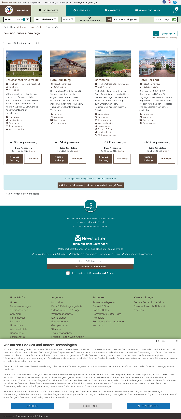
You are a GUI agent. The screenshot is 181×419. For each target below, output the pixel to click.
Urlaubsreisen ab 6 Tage (65, 310)
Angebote (57, 297)
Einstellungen (90, 406)
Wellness (98, 325)
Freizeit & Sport (102, 306)
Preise (67, 19)
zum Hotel (32, 158)
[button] (24, 9)
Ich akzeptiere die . (90, 273)
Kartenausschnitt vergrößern (104, 185)
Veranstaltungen (144, 297)
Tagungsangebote (62, 333)
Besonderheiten (44, 19)
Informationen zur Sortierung (165, 37)
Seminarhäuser (19, 310)
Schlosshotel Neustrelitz (22, 80)
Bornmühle (102, 80)
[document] (90, 372)
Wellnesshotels (18, 329)
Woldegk (85, 2)
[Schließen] (177, 341)
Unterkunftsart (15, 19)
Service (176, 10)
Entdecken (99, 297)
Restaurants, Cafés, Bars (107, 313)
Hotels (13, 302)
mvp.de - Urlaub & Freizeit (90, 222)
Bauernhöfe (17, 333)
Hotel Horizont (149, 80)
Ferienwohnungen (20, 306)
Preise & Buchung (14, 158)
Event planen (58, 317)
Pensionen (16, 321)
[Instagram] (169, 2)
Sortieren (167, 33)
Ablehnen (32, 406)
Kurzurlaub (57, 302)
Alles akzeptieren (148, 406)
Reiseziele (98, 317)
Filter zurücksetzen (71, 185)
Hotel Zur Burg (60, 80)
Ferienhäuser (17, 317)
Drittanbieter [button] (42, 416)
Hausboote (16, 325)
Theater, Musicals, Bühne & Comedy (149, 308)
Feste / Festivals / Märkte (149, 302)
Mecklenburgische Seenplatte (58, 2)
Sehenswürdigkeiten (104, 302)
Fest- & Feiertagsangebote (66, 306)
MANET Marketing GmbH (95, 226)
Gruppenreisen (59, 325)
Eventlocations (59, 321)
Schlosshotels (17, 336)
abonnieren (90, 266)
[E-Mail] (90, 261)
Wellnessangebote (62, 313)
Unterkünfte (36, 27)
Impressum (9, 416)
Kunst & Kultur (101, 310)
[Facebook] (164, 2)
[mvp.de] (175, 2)
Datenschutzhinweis (25, 416)
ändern (32, 151)
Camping (15, 313)
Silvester (56, 329)
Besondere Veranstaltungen (109, 321)
